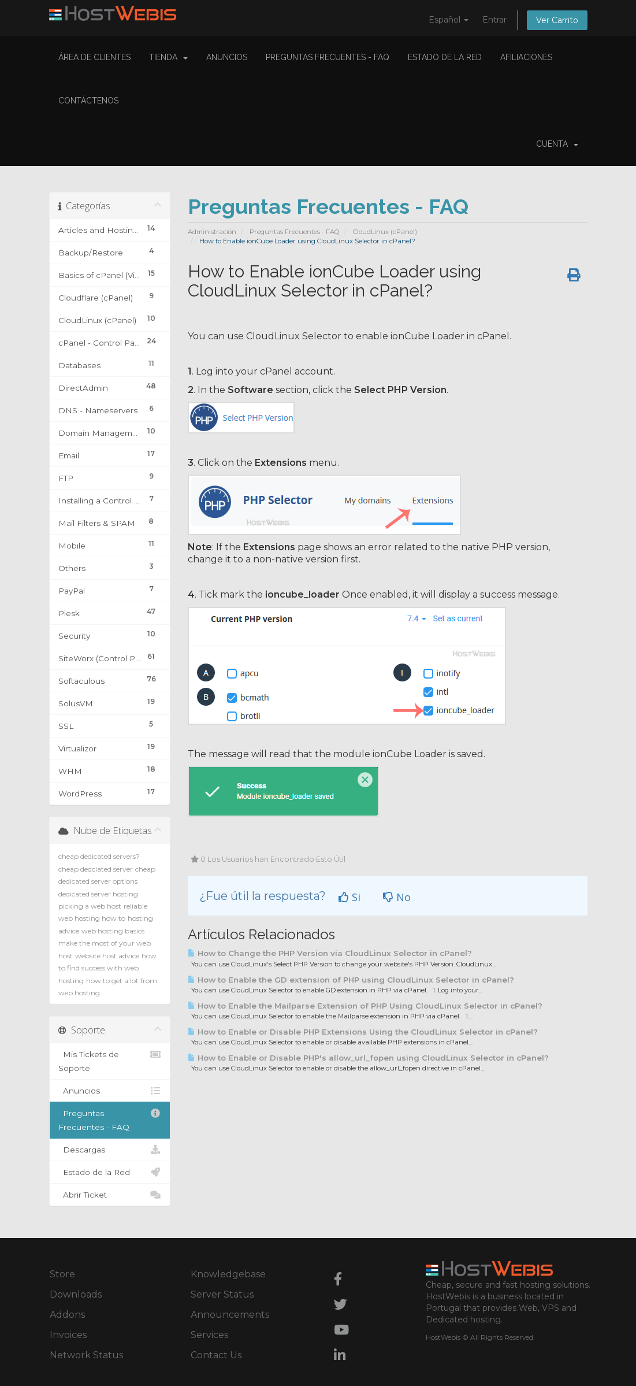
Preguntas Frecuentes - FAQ (327, 57)
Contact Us (216, 1355)
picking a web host (89, 906)
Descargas (110, 1150)
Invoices (68, 1334)
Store (62, 1274)
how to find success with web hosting (107, 968)
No (397, 897)
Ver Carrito (557, 20)
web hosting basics (112, 931)
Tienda (168, 57)
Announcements (230, 1314)
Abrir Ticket (110, 1195)
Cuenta (557, 144)
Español (448, 19)
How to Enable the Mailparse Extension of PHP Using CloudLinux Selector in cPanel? (365, 1005)
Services (209, 1334)
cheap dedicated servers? (99, 856)
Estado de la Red (445, 57)
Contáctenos (88, 100)
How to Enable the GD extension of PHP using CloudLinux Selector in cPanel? (351, 979)
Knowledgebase (228, 1274)
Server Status (222, 1294)
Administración (212, 232)
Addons (67, 1314)
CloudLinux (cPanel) (385, 232)
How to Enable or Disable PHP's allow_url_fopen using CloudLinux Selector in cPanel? (368, 1057)
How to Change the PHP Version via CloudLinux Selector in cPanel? (330, 953)
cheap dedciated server (95, 869)
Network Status (86, 1355)
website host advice (107, 955)
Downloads (76, 1294)
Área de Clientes (94, 57)
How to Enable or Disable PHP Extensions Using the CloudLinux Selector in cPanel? (363, 1031)
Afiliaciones (526, 57)
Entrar (494, 19)
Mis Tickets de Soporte (110, 1060)
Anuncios (226, 57)
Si (349, 897)
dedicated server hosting (98, 894)
